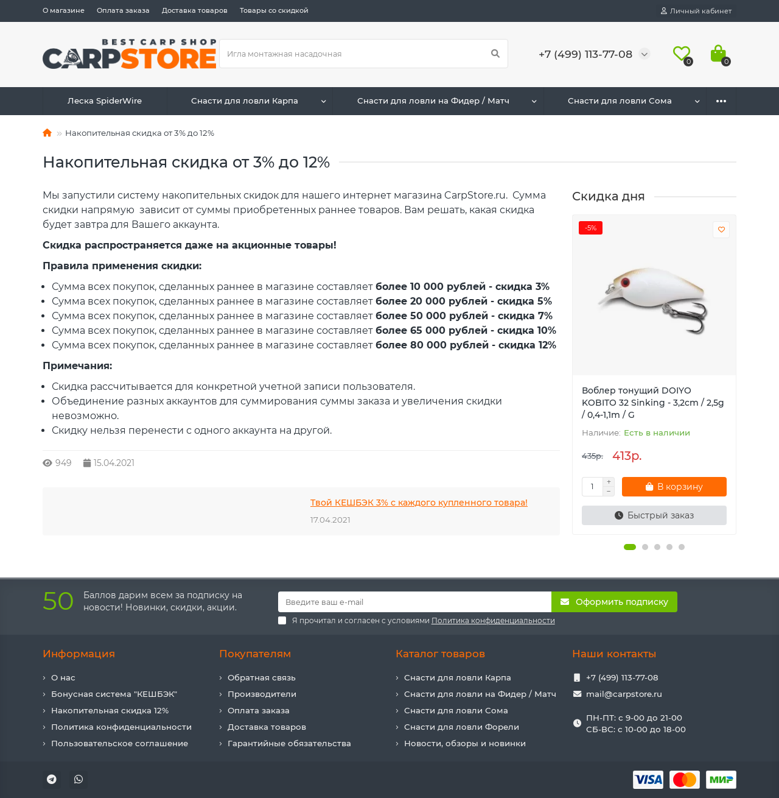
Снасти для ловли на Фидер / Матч (433, 100)
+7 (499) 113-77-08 (622, 677)
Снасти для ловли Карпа (244, 100)
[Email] (415, 601)
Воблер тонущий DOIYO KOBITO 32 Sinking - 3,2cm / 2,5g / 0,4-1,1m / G (653, 402)
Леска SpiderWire (105, 100)
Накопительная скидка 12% (110, 710)
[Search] (363, 53)
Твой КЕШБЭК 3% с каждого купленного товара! (419, 502)
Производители (262, 694)
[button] (630, 547)
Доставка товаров (195, 10)
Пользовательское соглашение (119, 743)
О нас (63, 677)
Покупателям (255, 654)
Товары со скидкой (274, 10)
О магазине (64, 10)
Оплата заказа (123, 10)
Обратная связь (262, 677)
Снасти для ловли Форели (461, 727)
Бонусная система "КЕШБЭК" (114, 694)
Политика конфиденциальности (121, 727)
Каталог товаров (440, 654)
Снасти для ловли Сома (620, 100)
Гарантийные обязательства (289, 743)
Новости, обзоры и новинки (465, 743)
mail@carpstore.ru (624, 694)
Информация (79, 654)
